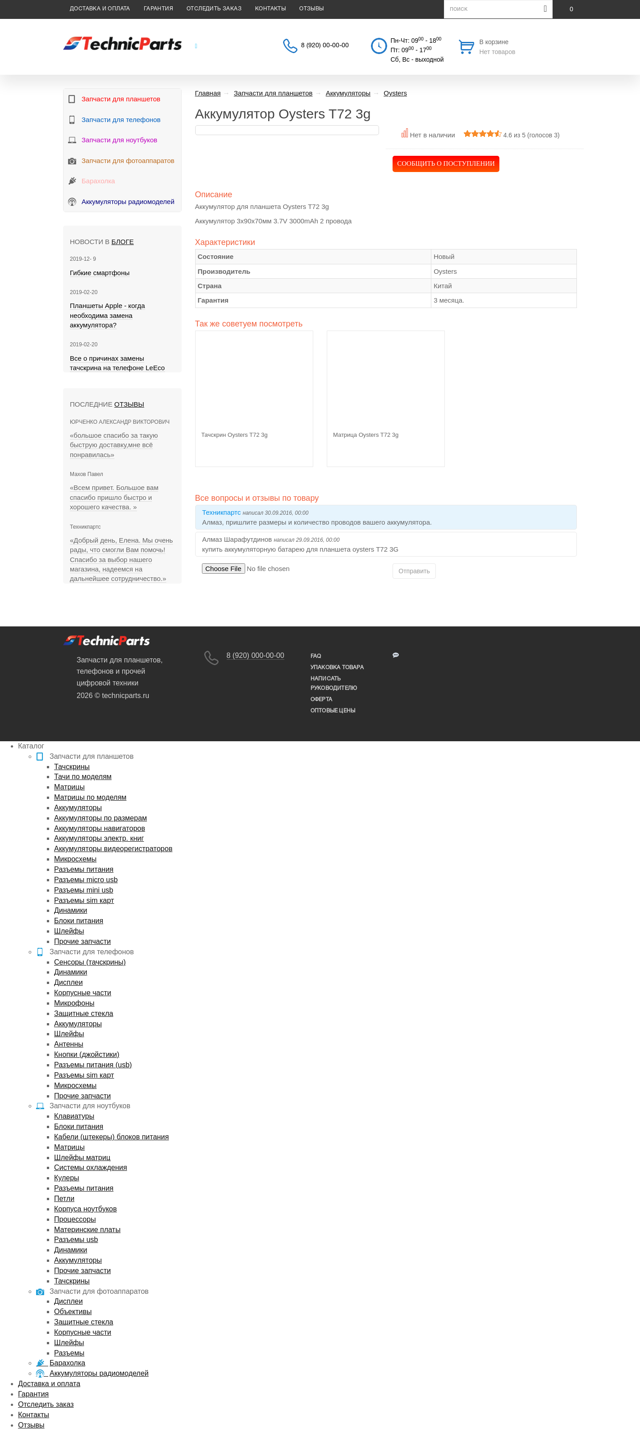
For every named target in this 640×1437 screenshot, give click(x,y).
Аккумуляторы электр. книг (99, 838)
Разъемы (69, 1353)
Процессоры (75, 1219)
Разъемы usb (76, 1239)
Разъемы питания (84, 869)
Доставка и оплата (100, 8)
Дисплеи (68, 982)
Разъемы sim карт (84, 900)
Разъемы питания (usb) (93, 1065)
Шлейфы (69, 931)
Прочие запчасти (82, 941)
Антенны (68, 1044)
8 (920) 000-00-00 (255, 655)
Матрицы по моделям (90, 797)
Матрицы (69, 787)
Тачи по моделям (83, 776)
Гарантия (158, 8)
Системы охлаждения (90, 1167)
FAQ (316, 656)
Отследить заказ (214, 8)
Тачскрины (72, 767)
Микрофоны (74, 1003)
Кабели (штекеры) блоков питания (111, 1137)
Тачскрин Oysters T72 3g (234, 434)
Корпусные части (82, 993)
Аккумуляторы (78, 807)
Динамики (70, 910)
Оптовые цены (333, 710)
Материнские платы (87, 1229)
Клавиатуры (74, 1116)
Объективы (72, 1311)
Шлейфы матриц (82, 1157)
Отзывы (311, 8)
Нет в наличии (432, 135)
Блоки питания (78, 921)
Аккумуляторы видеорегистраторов (113, 848)
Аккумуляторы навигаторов (99, 828)
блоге (122, 241)
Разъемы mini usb (83, 890)
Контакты (270, 8)
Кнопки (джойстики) (86, 1054)
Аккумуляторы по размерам (100, 818)
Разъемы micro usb (86, 880)
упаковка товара (337, 667)
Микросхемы (75, 859)
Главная (208, 93)
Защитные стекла (83, 1013)
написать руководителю (334, 683)
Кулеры (66, 1178)
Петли (64, 1198)
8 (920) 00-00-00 (325, 46)
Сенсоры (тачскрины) (90, 962)
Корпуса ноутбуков (85, 1209)
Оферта (321, 699)
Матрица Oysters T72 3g (365, 434)
